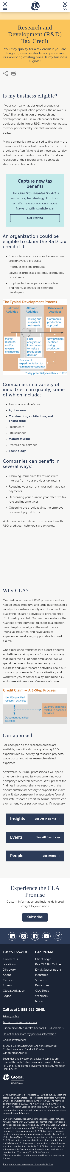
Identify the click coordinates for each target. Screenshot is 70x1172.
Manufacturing (19, 439)
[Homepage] (35, 6)
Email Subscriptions (48, 969)
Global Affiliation (14, 990)
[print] (13, 73)
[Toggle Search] (65, 6)
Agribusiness (17, 410)
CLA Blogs (42, 990)
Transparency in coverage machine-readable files (28, 1164)
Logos (7, 996)
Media (39, 1001)
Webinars (41, 996)
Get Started (35, 218)
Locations (9, 964)
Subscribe (35, 917)
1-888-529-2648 (31, 1010)
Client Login (43, 959)
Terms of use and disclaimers (20, 1022)
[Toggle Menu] (5, 6)
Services (40, 980)
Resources (42, 985)
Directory (9, 969)
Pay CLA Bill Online (48, 964)
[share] (5, 73)
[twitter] (23, 936)
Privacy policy (11, 1016)
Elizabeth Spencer (20, 1113)
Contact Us (10, 959)
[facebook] (35, 936)
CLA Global (29, 1122)
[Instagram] (58, 936)
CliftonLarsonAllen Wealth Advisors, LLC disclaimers (33, 1028)
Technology (17, 451)
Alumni (7, 985)
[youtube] (46, 936)
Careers (8, 980)
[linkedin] (12, 936)
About (7, 975)
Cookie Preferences (14, 1040)
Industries (41, 975)
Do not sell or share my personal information (29, 1034)
